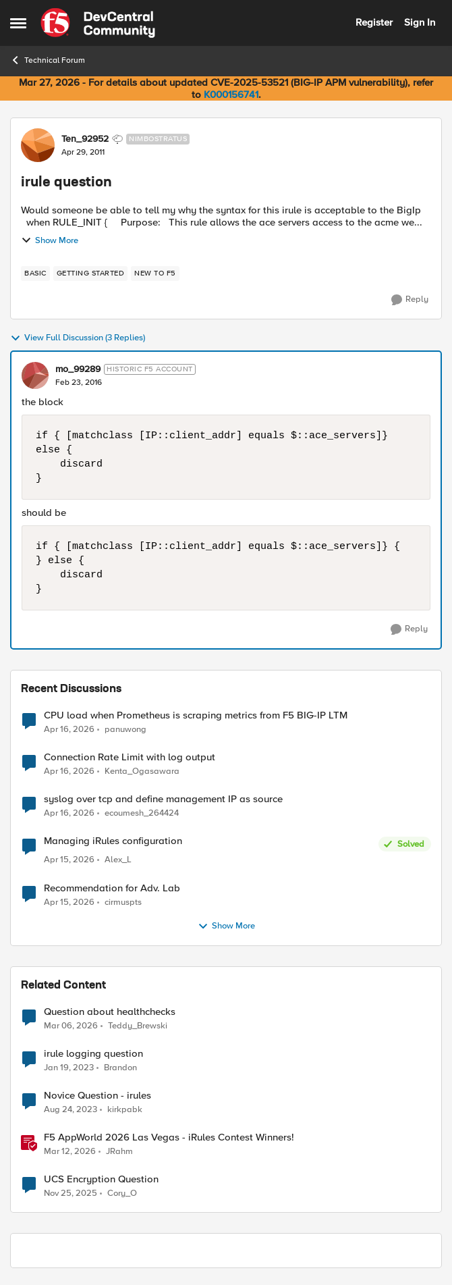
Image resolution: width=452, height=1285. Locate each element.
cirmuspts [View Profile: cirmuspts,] (123, 902)
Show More (49, 240)
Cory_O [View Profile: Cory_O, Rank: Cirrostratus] (122, 1193)
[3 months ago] (69, 729)
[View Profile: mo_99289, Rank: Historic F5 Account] (35, 375)
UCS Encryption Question (101, 1179)
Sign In (419, 22)
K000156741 (231, 94)
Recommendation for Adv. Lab (112, 888)
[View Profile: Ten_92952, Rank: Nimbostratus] (38, 145)
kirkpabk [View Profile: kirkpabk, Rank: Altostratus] (124, 1109)
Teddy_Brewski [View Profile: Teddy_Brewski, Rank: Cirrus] (137, 1025)
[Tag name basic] (35, 273)
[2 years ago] (70, 1109)
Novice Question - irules (97, 1095)
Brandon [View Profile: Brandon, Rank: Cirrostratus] (120, 1067)
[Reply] (410, 300)
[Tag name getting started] (90, 273)
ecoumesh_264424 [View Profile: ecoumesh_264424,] (142, 813)
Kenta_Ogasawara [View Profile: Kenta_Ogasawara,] (142, 771)
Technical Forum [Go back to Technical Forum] (47, 60)
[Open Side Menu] (18, 23)
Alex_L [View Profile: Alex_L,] (118, 860)
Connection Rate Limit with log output (129, 757)
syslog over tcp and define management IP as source (163, 799)
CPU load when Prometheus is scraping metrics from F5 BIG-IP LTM (195, 715)
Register (374, 22)
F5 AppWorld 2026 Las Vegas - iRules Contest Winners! (169, 1137)
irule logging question (93, 1053)
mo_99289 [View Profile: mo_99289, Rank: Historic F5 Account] (78, 369)
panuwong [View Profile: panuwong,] (125, 729)
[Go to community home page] (97, 23)
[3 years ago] (69, 1067)
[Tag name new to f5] (155, 273)
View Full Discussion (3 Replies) (77, 338)
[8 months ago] (70, 1193)
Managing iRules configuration (113, 841)
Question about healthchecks (109, 1012)
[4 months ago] (71, 1025)
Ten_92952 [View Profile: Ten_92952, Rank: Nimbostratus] (85, 139)
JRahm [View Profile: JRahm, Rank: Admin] (119, 1151)
